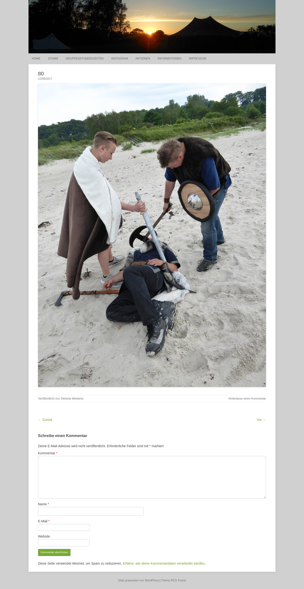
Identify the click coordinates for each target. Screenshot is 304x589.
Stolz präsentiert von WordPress (138, 580)
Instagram (119, 58)
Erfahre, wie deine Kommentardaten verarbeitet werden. (164, 563)
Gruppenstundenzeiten (85, 58)
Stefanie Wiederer (72, 398)
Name (43, 504)
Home (36, 58)
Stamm (53, 58)
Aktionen (142, 58)
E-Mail (44, 521)
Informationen (169, 58)
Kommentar (47, 453)
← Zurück (45, 420)
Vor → (261, 420)
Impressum (197, 58)
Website (44, 536)
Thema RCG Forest (173, 580)
